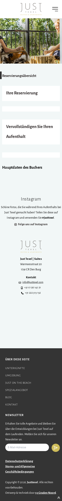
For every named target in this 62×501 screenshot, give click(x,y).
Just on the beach (18, 383)
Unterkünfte (15, 368)
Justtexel (32, 482)
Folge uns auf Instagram (33, 224)
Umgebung (13, 375)
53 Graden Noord (45, 493)
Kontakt (11, 404)
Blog (8, 397)
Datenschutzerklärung (19, 461)
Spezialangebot (16, 390)
